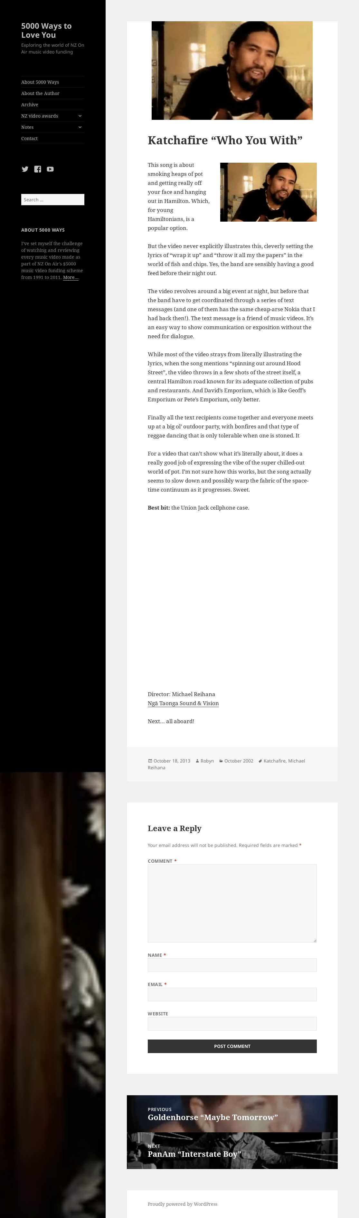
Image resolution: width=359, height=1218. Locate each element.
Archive (29, 104)
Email (157, 984)
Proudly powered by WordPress (182, 1204)
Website (158, 1014)
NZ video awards (39, 116)
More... (71, 277)
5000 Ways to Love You (46, 30)
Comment (162, 861)
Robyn (207, 761)
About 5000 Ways (40, 82)
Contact (29, 138)
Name (157, 955)
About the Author (40, 93)
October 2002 (238, 761)
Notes (27, 127)
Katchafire (275, 761)
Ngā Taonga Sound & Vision (183, 703)
